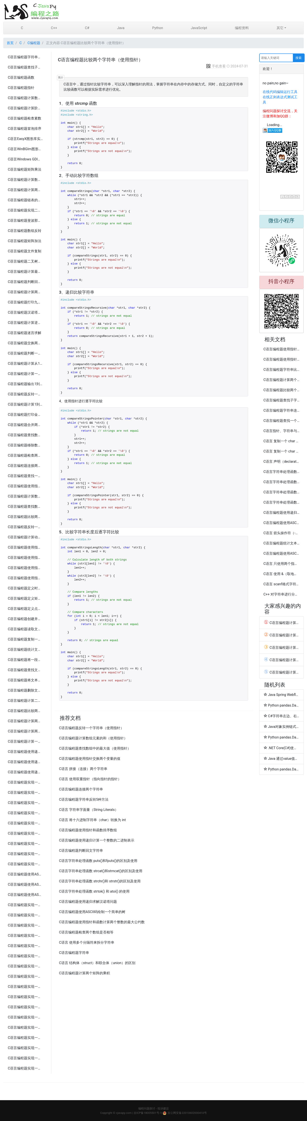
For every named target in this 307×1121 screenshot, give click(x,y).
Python (157, 28)
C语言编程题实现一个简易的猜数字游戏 (25, 905)
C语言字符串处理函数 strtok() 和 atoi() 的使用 (94, 891)
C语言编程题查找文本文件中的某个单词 (25, 670)
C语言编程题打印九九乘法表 (25, 302)
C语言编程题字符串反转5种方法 (25, 57)
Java (120, 28)
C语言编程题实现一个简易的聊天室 (25, 997)
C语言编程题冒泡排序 (24, 128)
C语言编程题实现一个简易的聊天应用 (25, 854)
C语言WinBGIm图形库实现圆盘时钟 (25, 149)
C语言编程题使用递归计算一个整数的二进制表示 (96, 840)
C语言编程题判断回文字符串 (25, 282)
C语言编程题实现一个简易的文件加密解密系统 (25, 864)
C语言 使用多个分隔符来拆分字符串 (86, 942)
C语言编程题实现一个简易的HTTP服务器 (25, 1007)
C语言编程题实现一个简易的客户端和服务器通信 (25, 976)
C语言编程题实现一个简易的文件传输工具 (25, 987)
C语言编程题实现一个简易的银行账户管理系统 (25, 813)
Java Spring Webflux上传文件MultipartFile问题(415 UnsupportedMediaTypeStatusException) (281, 694)
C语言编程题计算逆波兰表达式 (25, 323)
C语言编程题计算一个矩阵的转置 (25, 741)
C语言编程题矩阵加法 (24, 241)
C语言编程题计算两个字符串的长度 (25, 190)
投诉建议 (163, 1108)
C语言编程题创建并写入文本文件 (25, 619)
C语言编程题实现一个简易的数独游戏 (25, 966)
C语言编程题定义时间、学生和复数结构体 (25, 588)
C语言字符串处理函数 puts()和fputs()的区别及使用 (98, 861)
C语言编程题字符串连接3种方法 (282, 410)
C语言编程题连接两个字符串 (25, 466)
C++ (54, 28)
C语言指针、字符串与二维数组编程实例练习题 (282, 431)
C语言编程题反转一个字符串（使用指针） (25, 527)
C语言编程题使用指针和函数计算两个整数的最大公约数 (25, 547)
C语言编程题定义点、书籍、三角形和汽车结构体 (25, 609)
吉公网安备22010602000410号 (187, 1112)
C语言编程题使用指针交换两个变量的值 (25, 486)
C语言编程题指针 (21, 88)
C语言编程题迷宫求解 (24, 333)
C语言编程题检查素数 (24, 118)
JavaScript (199, 28)
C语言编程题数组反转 (24, 231)
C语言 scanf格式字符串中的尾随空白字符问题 (282, 584)
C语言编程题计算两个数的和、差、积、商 (25, 292)
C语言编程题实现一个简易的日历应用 (25, 833)
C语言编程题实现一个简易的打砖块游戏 (25, 956)
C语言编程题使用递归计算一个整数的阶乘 (25, 762)
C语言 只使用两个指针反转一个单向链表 (282, 564)
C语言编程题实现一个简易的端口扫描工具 (25, 1048)
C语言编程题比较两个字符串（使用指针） (25, 517)
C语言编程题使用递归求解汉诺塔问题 (25, 772)
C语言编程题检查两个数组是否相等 (25, 455)
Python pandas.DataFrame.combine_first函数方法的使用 (281, 737)
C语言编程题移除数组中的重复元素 (25, 445)
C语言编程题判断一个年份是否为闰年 (25, 353)
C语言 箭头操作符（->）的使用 (282, 533)
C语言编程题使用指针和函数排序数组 (25, 578)
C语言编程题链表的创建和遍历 (25, 200)
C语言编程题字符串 (74, 953)
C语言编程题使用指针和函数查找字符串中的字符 (25, 568)
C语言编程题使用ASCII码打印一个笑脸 (25, 874)
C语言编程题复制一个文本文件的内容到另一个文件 (25, 639)
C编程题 (34, 43)
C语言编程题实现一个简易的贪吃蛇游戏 (25, 925)
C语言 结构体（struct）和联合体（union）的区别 (97, 963)
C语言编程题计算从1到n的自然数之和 (25, 363)
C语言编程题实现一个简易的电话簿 (25, 782)
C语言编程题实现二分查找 (25, 210)
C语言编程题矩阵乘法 (24, 169)
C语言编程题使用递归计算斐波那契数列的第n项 (25, 752)
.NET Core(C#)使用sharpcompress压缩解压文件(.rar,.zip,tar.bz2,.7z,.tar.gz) (281, 748)
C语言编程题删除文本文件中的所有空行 (25, 690)
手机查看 (216, 66)
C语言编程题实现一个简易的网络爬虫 (25, 1038)
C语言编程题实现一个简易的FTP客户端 (25, 1017)
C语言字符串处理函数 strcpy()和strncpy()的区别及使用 (282, 482)
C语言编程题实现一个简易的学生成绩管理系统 (25, 803)
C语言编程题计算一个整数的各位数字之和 (25, 374)
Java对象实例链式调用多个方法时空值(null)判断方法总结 (281, 726)
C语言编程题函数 (21, 77)
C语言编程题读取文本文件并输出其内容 (25, 629)
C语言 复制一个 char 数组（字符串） (282, 441)
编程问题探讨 (146, 1108)
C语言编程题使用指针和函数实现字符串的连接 (25, 558)
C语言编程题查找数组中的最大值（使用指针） (25, 506)
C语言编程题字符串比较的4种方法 (282, 370)
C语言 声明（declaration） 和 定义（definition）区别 (282, 461)
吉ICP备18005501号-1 (148, 1112)
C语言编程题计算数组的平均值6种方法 (25, 98)
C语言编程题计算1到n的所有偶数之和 (25, 404)
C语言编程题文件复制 (24, 251)
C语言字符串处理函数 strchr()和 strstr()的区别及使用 (100, 881)
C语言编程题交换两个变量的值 (25, 343)
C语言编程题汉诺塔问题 (25, 312)
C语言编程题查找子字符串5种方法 (25, 67)
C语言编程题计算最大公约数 (25, 271)
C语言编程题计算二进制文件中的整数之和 (25, 701)
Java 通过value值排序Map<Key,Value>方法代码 (281, 758)
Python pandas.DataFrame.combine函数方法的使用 (281, 705)
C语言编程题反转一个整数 (25, 394)
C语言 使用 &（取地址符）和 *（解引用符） (282, 574)
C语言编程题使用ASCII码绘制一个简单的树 (25, 895)
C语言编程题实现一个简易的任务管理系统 (25, 844)
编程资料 (242, 28)
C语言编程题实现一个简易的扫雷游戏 (25, 946)
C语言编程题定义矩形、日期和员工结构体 (25, 598)
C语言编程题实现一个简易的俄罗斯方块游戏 (25, 935)
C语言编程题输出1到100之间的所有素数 (25, 384)
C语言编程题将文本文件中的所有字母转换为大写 (25, 680)
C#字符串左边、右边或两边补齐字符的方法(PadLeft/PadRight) (281, 716)
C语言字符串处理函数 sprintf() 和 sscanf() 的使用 (282, 502)
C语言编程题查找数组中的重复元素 (25, 435)
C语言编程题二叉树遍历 (25, 261)
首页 (10, 43)
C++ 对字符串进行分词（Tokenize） (282, 594)
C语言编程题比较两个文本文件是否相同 (25, 711)
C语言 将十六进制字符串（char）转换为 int (92, 820)
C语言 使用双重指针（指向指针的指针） (90, 779)
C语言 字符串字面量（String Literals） (88, 810)
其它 (280, 28)
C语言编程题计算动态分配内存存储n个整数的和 (25, 537)
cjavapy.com (123, 1112)
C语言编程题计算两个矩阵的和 (25, 721)
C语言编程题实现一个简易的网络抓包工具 (25, 1068)
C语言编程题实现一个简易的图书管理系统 (25, 792)
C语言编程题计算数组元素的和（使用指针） (25, 496)
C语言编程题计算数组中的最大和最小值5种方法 (25, 180)
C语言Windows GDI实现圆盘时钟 (25, 159)
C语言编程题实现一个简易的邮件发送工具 (25, 1027)
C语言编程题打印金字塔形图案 (25, 414)
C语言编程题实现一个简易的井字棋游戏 (25, 915)
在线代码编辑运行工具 (280, 92)
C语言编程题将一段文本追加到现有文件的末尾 (25, 660)
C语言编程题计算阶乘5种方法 (25, 108)
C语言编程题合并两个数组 (25, 425)
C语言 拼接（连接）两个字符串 (83, 769)
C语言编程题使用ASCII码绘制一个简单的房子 (25, 884)
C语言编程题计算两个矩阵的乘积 (25, 731)
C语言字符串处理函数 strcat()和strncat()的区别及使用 (101, 871)
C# (87, 28)
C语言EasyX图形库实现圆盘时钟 (25, 139)
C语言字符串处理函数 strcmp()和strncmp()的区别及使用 (282, 492)
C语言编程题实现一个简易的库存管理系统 (25, 823)
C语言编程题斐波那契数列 (25, 220)
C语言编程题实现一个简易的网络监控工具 (25, 1058)
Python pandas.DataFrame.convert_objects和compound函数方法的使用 (281, 769)
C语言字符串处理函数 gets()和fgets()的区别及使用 (282, 472)
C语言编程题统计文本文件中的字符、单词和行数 (25, 649)
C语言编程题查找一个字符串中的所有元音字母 (25, 476)
